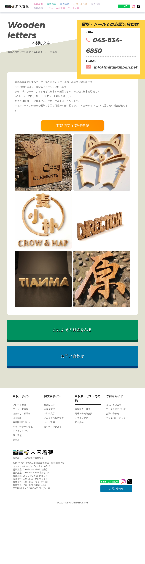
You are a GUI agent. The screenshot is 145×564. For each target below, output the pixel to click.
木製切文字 (49, 413)
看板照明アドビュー (23, 422)
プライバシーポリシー (117, 417)
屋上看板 (17, 435)
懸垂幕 (16, 439)
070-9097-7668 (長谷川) (36, 472)
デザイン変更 (81, 417)
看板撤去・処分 (82, 409)
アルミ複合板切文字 (54, 417)
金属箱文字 (49, 404)
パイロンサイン (20, 431)
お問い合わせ (112, 413)
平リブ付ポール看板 (23, 426)
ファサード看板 (20, 409)
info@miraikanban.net (111, 66)
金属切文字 (49, 409)
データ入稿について (116, 409)
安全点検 (79, 422)
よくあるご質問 (113, 404)
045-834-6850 (104, 45)
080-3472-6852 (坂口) (35, 475)
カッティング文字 (53, 426)
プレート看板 (19, 404)
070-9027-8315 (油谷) (34, 485)
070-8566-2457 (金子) (35, 478)
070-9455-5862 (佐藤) (35, 469)
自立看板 (17, 417)
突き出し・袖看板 (21, 413)
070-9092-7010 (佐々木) (35, 482)
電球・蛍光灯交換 (83, 413)
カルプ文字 (49, 422)
